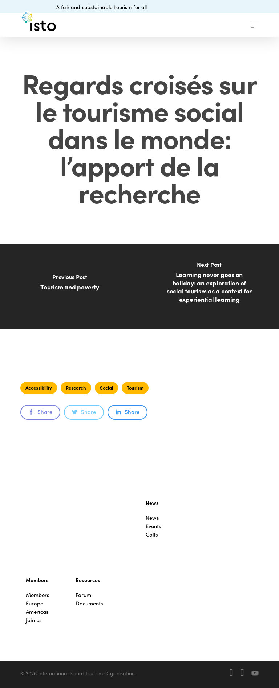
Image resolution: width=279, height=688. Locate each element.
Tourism (135, 387)
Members (37, 595)
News (152, 518)
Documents (89, 603)
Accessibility (38, 387)
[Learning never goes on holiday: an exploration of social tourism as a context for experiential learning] (209, 286)
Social (106, 387)
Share (40, 412)
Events (153, 526)
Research (76, 387)
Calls (152, 534)
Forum (83, 595)
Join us (34, 620)
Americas (37, 611)
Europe (34, 603)
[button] (255, 25)
